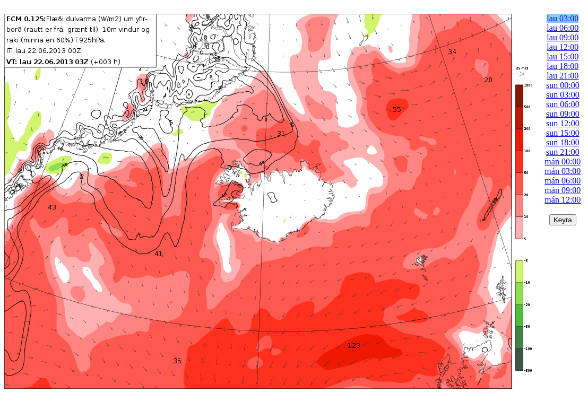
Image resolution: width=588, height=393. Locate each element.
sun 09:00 (563, 113)
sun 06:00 (563, 104)
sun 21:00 (563, 151)
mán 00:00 (562, 161)
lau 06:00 (562, 27)
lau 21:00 (562, 75)
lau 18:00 (562, 66)
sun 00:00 (563, 85)
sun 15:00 (563, 132)
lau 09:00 (562, 37)
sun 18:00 (563, 142)
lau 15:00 (562, 56)
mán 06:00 (562, 180)
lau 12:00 (562, 46)
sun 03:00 (563, 94)
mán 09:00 (562, 190)
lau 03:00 (562, 18)
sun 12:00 (563, 123)
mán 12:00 (562, 199)
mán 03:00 (562, 171)
